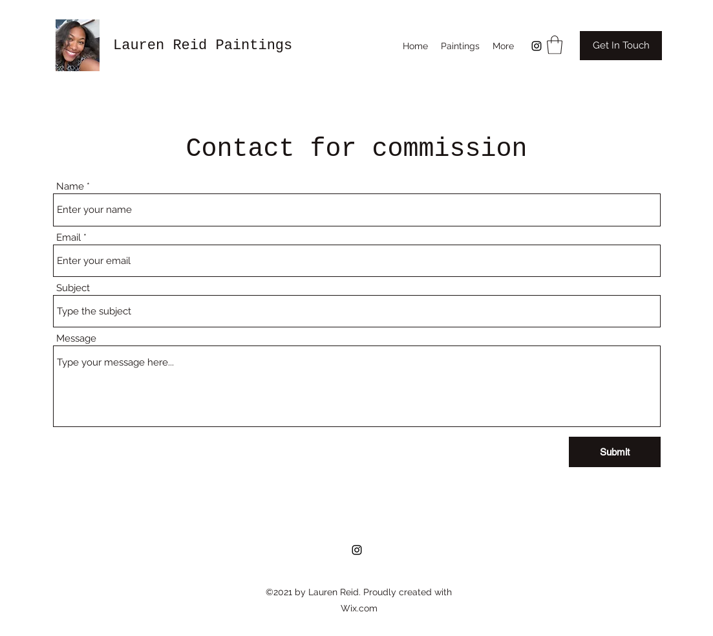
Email (68, 238)
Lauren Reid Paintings (202, 46)
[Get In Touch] (621, 45)
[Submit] (615, 452)
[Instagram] (536, 45)
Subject (73, 288)
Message (76, 339)
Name (70, 187)
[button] (554, 45)
